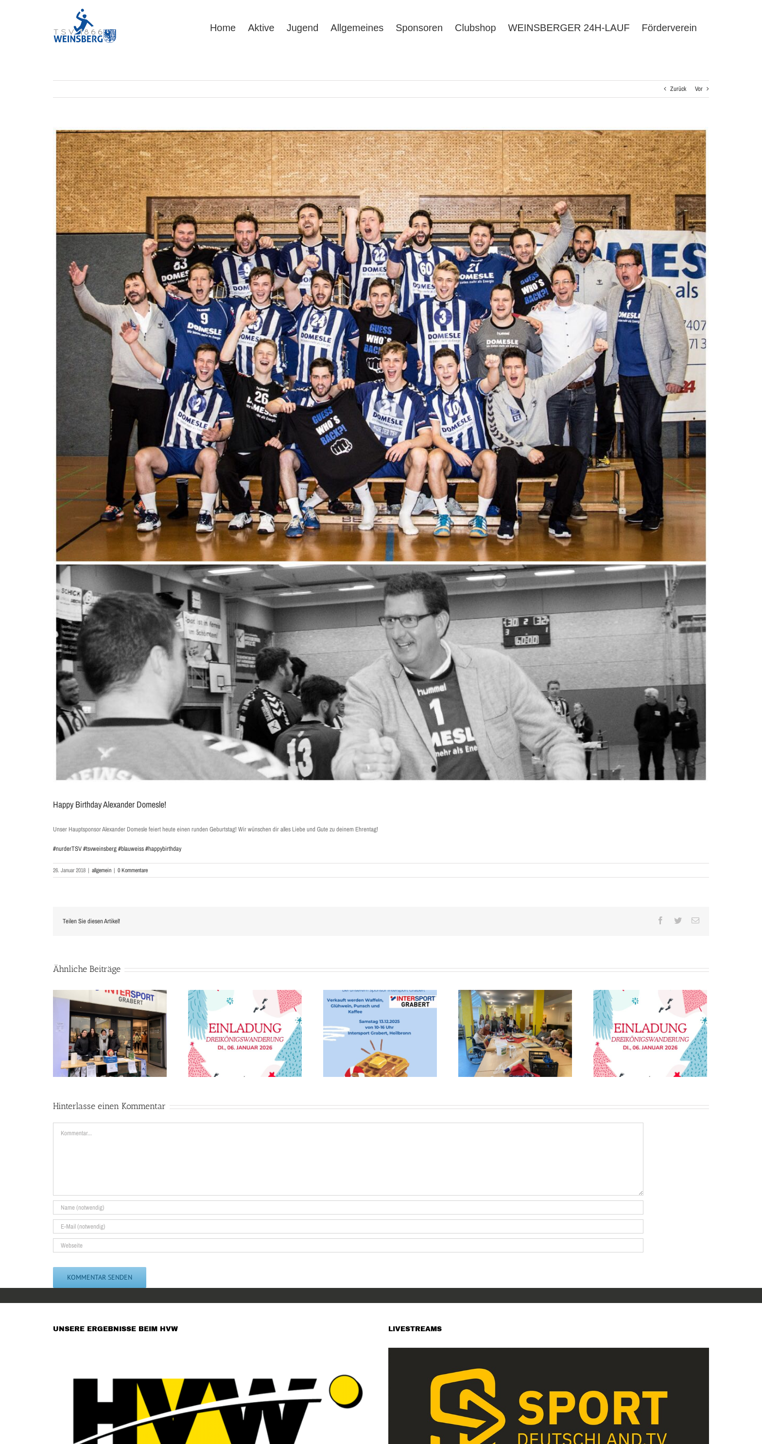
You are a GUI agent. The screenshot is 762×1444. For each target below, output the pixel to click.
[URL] (348, 1245)
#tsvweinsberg (100, 849)
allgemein (101, 870)
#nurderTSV (67, 849)
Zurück (678, 89)
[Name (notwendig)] (348, 1207)
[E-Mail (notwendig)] (348, 1226)
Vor (699, 89)
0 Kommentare (133, 870)
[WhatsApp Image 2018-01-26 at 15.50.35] (381, 455)
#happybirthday (163, 849)
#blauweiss (131, 849)
